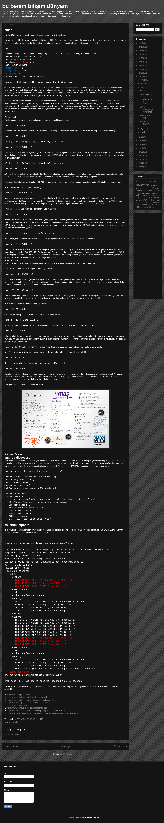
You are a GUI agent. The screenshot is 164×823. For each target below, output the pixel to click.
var (54, 209)
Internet (139, 188)
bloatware (156, 205)
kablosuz (139, 207)
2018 (141, 73)
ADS (150, 198)
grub (137, 195)
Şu (50, 325)
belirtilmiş (54, 257)
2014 (141, 144)
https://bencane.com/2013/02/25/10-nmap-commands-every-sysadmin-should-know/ (42, 713)
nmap (142, 91)
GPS (137, 205)
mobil (158, 200)
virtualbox (146, 193)
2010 (141, 159)
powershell (143, 185)
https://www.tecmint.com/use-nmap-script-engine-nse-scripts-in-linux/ (36, 711)
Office (144, 197)
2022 (141, 58)
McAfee (146, 200)
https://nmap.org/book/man (18, 695)
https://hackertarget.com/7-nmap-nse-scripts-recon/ (28, 702)
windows (154, 181)
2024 (141, 50)
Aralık (143, 80)
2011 (141, 156)
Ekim (143, 87)
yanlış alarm (155, 202)
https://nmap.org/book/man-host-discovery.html (27, 697)
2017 (141, 77)
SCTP (12, 209)
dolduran (40, 35)
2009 (141, 163)
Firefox (157, 191)
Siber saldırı (140, 202)
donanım (156, 193)
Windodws (146, 205)
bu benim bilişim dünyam (35, 6)
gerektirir (67, 298)
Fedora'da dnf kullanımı (146, 122)
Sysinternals (141, 191)
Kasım (144, 84)
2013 (141, 148)
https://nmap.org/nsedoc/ (17, 705)
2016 (141, 137)
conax (145, 207)
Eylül (143, 129)
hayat (150, 191)
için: (67, 120)
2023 (141, 54)
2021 (141, 62)
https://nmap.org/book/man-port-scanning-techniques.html (31, 700)
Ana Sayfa (66, 746)
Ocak (143, 132)
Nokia (138, 197)
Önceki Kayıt (120, 746)
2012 (141, 152)
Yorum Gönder (14, 734)
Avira (138, 193)
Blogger (71, 817)
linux (139, 181)
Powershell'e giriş (145, 116)
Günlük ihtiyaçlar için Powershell (146, 109)
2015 (141, 141)
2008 (141, 167)
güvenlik (14, 722)
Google (156, 188)
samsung (146, 195)
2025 (141, 47)
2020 (141, 65)
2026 (141, 43)
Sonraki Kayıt (11, 746)
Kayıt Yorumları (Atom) (69, 754)
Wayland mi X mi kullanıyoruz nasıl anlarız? (146, 99)
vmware (156, 195)
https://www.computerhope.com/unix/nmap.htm (27, 708)
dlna (152, 200)
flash (147, 202)
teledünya (150, 207)
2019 (141, 69)
